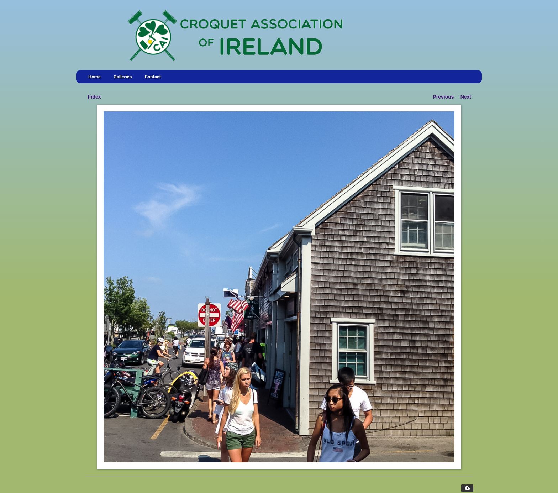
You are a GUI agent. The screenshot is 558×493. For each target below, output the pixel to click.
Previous (443, 97)
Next (465, 97)
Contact (152, 76)
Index (94, 97)
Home (94, 76)
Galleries (123, 76)
